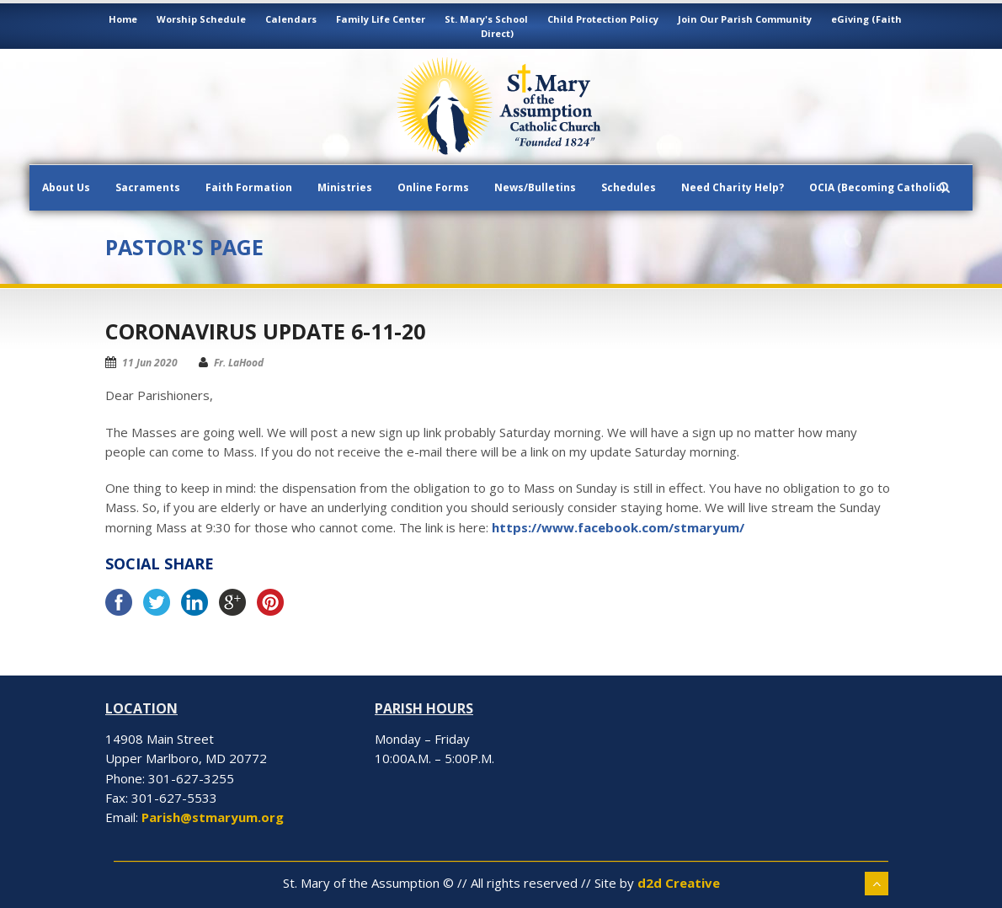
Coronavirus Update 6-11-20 (265, 331)
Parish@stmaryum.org (212, 817)
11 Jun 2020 (150, 362)
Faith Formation (248, 187)
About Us (66, 187)
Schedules (628, 187)
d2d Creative (678, 882)
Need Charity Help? (732, 187)
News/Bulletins (535, 187)
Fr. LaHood (239, 362)
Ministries (344, 187)
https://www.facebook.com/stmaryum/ (618, 527)
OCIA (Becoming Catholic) (877, 187)
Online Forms (433, 187)
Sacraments (147, 187)
